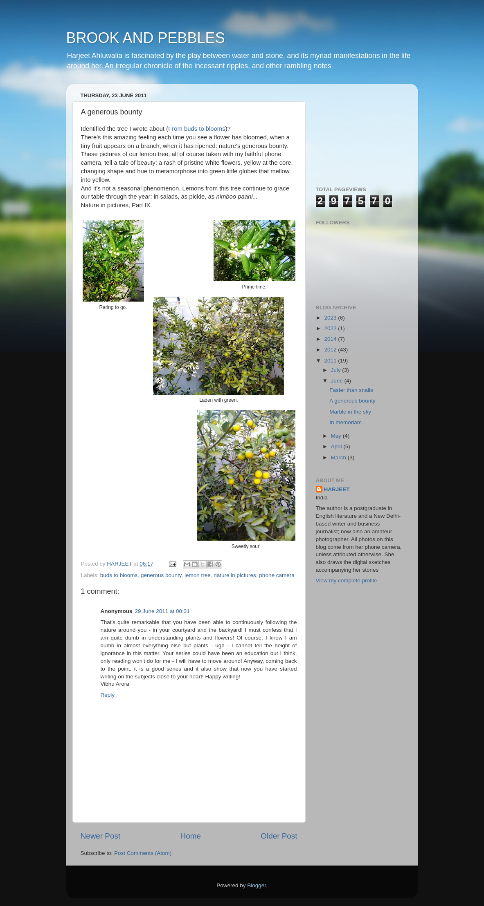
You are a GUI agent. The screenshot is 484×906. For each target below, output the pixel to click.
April (337, 446)
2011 (331, 361)
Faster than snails (351, 390)
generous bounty (161, 575)
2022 (331, 328)
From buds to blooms (196, 128)
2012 (331, 350)
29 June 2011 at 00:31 (162, 611)
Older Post (279, 836)
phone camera (276, 575)
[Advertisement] (357, 131)
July (336, 370)
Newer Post (101, 836)
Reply (108, 695)
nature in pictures (235, 575)
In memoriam (345, 422)
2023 (331, 318)
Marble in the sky (350, 412)
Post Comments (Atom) (142, 853)
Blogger (256, 885)
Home (190, 836)
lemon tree (198, 575)
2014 (331, 339)
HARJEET (337, 489)
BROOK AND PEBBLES (145, 37)
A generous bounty (352, 401)
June (337, 381)
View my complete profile (346, 580)
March (339, 457)
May (337, 436)
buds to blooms (119, 575)
